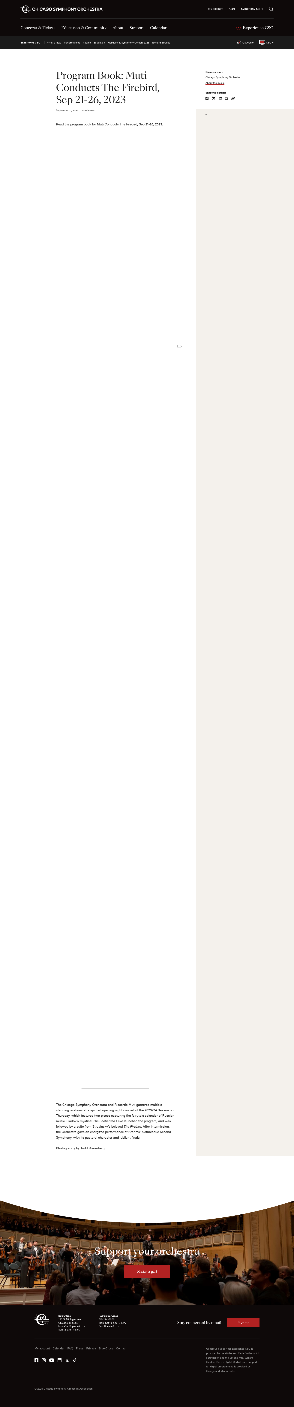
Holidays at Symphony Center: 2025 (128, 42)
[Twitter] (67, 1360)
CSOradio (245, 42)
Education (99, 42)
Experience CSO (30, 42)
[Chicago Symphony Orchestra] (63, 9)
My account (215, 9)
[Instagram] (44, 1360)
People (87, 42)
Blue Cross (106, 1348)
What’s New (54, 42)
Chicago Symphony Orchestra (224, 77)
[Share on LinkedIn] (222, 98)
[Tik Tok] (75, 1360)
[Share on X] (215, 98)
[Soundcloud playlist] (107, 222)
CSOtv (266, 42)
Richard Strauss (161, 42)
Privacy (91, 1348)
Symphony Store (252, 9)
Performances (72, 42)
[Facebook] (36, 1360)
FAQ (70, 1348)
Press (79, 1348)
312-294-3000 (107, 1319)
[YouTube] (51, 1360)
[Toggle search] (271, 9)
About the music (216, 83)
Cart (232, 9)
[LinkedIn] (60, 1360)
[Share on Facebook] (208, 98)
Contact (121, 1348)
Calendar (58, 1348)
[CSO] (41, 1324)
